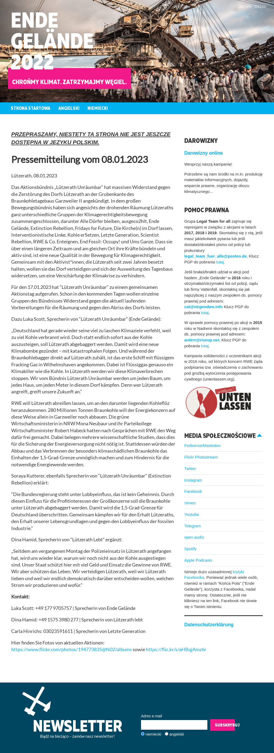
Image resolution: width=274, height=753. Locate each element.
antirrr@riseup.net (201, 340)
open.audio (194, 537)
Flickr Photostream (201, 457)
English (260, 6)
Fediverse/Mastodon (202, 445)
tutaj (220, 262)
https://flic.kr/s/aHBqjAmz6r (176, 649)
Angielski (68, 108)
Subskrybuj (225, 725)
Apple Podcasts (198, 560)
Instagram (193, 480)
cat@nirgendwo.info (203, 306)
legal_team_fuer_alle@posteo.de (215, 256)
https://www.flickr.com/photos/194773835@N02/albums (71, 649)
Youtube (191, 514)
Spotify (190, 548)
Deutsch (244, 6)
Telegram (192, 526)
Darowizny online (203, 153)
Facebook (193, 491)
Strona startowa (30, 108)
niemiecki (153, 734)
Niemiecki (97, 108)
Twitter (190, 468)
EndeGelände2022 (52, 40)
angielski (176, 734)
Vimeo (190, 503)
